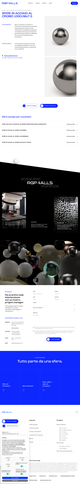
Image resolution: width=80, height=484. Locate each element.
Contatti (74, 3)
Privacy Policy (32, 476)
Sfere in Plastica (63, 432)
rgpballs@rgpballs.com (17, 343)
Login (21, 57)
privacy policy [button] (22, 441)
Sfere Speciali (62, 440)
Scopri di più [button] (15, 480)
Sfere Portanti (60, 442)
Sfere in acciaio (18, 10)
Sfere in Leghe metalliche (65, 430)
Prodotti (30, 3)
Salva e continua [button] (15, 477)
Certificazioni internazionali (36, 435)
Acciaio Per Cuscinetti (26, 10)
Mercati (44, 3)
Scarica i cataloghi (11, 421)
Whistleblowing (33, 480)
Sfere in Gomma (63, 438)
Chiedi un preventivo (12, 426)
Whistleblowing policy (45, 480)
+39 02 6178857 (15, 331)
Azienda (37, 3)
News (50, 3)
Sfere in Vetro (62, 436)
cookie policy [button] (13, 446)
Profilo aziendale (33, 424)
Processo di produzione (35, 431)
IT (68, 3)
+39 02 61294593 (15, 334)
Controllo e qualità (33, 428)
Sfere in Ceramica (63, 434)
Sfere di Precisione (10, 10)
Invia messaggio (55, 339)
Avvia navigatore (14, 328)
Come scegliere (63, 448)
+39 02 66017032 (15, 333)
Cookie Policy (42, 476)
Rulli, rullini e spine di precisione (64, 451)
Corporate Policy (53, 476)
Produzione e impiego (64, 446)
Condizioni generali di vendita (67, 476)
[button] (27, 438)
